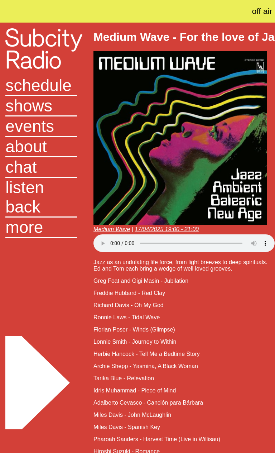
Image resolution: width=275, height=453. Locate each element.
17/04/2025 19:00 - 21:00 (167, 229)
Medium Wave (111, 229)
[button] (41, 228)
